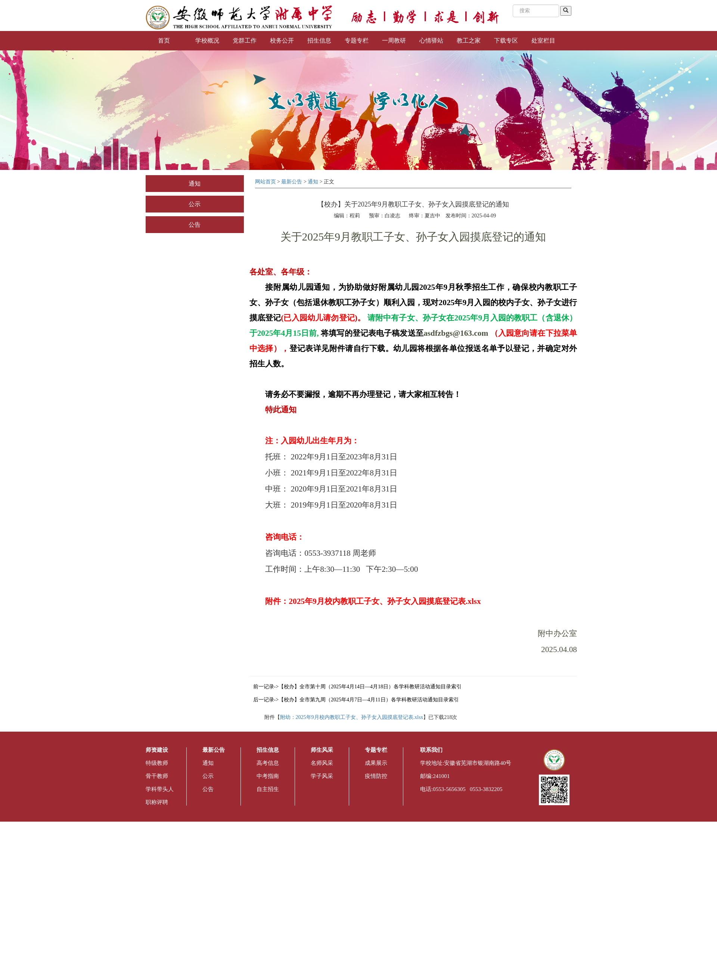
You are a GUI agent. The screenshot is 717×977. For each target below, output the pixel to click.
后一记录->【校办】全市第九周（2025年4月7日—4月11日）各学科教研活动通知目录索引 (356, 699)
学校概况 (207, 40)
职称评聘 (157, 802)
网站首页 (265, 181)
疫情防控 (376, 776)
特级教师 (157, 763)
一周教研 (394, 40)
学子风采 (322, 776)
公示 (195, 204)
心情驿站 (431, 40)
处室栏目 (543, 40)
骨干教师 (157, 776)
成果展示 (376, 763)
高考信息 (268, 763)
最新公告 (291, 181)
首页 (164, 40)
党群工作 (245, 40)
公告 (195, 224)
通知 (195, 183)
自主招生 (268, 789)
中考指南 (268, 776)
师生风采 (322, 750)
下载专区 (506, 40)
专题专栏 (357, 40)
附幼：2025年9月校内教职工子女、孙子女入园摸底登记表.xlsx (351, 717)
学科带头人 (160, 789)
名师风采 (322, 763)
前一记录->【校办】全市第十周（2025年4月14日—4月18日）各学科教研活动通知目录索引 (357, 686)
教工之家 (469, 40)
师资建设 (157, 750)
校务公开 (282, 40)
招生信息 (319, 40)
